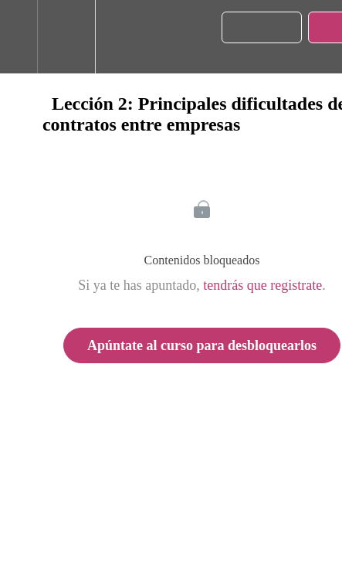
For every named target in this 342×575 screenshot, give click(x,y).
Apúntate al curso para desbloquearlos (202, 345)
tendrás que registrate (262, 285)
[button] (18, 36)
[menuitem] (66, 36)
